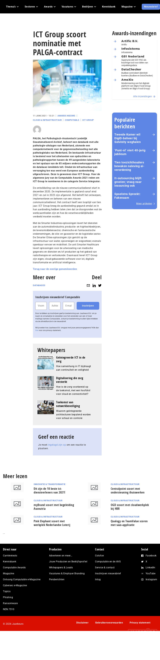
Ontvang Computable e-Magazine (22, 579)
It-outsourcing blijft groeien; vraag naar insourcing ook (128, 181)
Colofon (99, 555)
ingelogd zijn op (57, 444)
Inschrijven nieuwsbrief (108, 573)
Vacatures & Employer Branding (67, 573)
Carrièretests (10, 555)
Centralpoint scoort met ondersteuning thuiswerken (128, 490)
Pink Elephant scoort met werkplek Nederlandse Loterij (52, 523)
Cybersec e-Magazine (15, 585)
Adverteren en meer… (60, 555)
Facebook (151, 555)
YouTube (151, 573)
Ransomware (10, 603)
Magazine (8, 573)
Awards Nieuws (66, 115)
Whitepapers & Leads (61, 567)
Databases (39, 285)
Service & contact (105, 567)
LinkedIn (150, 567)
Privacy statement (140, 622)
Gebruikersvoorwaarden (109, 622)
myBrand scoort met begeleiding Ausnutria (54, 507)
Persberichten (57, 579)
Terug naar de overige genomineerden (55, 269)
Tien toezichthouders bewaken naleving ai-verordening (129, 166)
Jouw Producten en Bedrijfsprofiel (68, 561)
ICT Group (88, 120)
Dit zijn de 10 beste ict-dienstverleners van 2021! (49, 490)
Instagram (151, 579)
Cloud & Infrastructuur (47, 120)
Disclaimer (82, 622)
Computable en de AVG (108, 561)
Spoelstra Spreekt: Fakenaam (127, 195)
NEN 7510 (8, 609)
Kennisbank (9, 561)
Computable (72, 120)
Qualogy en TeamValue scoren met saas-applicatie (129, 523)
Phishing (8, 597)
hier (36, 330)
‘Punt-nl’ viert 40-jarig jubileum (129, 152)
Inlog (98, 579)
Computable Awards (14, 567)
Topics (6, 591)
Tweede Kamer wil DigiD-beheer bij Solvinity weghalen (127, 138)
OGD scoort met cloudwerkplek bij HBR (130, 507)
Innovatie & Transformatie (50, 484)
